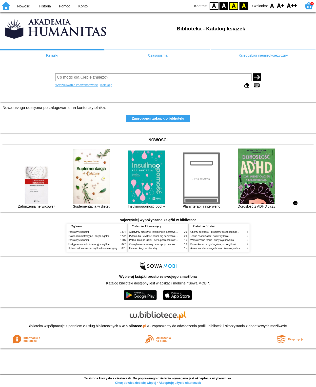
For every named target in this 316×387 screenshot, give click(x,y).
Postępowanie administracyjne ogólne (89, 244)
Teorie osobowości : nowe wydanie (209, 236)
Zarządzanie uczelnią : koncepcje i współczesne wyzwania (161, 244)
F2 (292, 5)
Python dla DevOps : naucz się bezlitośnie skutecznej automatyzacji (166, 236)
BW (224, 5)
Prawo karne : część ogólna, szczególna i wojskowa (218, 244)
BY (243, 5)
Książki (52, 55)
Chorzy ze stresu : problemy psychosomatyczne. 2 (218, 232)
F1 (280, 5)
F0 (272, 5)
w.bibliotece (134, 326)
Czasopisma (157, 55)
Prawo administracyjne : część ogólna (89, 236)
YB (234, 5)
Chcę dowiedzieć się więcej (135, 383)
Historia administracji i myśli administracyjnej (92, 248)
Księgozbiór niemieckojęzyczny (263, 55)
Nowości (24, 6)
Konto (83, 6)
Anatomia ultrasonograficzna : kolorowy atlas (215, 248)
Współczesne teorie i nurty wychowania (212, 240)
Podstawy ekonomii (78, 232)
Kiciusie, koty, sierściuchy (143, 248)
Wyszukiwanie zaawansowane (76, 85)
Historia (45, 6)
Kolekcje (106, 85)
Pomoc (64, 6)
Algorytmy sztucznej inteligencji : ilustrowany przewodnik (160, 232)
